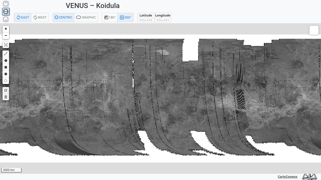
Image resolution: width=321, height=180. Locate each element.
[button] (6, 29)
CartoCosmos (287, 176)
